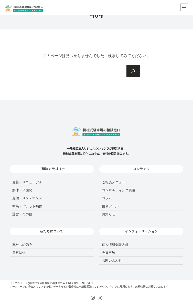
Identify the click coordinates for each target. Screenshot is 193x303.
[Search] (133, 71)
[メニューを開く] (184, 7)
